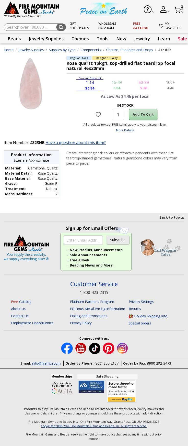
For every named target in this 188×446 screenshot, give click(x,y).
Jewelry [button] (142, 39)
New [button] (121, 39)
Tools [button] (102, 39)
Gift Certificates (79, 26)
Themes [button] (80, 39)
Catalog (21, 301)
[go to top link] (171, 218)
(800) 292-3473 (159, 363)
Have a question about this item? (76, 142)
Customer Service (94, 284)
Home (8, 49)
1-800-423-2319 (94, 292)
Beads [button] (14, 39)
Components (91, 49)
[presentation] (14, 38)
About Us (18, 308)
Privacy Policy (81, 323)
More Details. (125, 130)
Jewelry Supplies (31, 49)
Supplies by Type (62, 49)
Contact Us (20, 315)
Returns (135, 308)
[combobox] (35, 27)
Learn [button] (164, 39)
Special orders (140, 323)
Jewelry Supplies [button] (46, 39)
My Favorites (170, 26)
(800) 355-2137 (106, 363)
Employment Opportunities (32, 323)
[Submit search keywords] (61, 27)
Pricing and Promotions (88, 315)
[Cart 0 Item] (179, 9)
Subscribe (117, 239)
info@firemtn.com (46, 363)
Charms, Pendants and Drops (129, 49)
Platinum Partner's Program (92, 301)
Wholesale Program (107, 26)
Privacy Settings (141, 301)
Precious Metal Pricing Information (97, 308)
